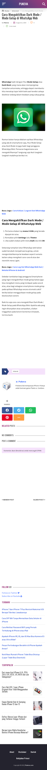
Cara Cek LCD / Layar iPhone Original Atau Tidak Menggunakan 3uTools (15, 689)
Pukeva (22, 381)
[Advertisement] (23, 55)
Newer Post (8, 500)
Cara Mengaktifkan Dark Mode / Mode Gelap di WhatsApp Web (21, 16)
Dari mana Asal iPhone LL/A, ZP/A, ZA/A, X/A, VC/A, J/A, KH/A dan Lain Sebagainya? (15, 674)
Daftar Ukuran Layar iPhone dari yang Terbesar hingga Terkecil (14, 718)
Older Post (39, 500)
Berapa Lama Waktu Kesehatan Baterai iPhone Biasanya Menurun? (15, 731)
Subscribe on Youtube (12, 596)
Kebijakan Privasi (22, 758)
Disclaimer (22, 752)
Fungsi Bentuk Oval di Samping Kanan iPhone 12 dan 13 (13, 703)
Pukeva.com (29, 765)
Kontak (33, 752)
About (12, 752)
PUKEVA (23, 3)
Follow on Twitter (11, 593)
